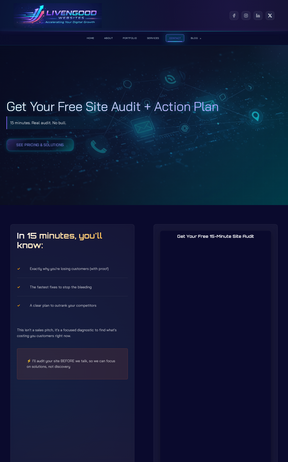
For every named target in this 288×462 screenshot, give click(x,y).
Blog (196, 38)
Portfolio (130, 38)
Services (153, 38)
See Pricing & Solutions (40, 145)
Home (90, 38)
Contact (175, 38)
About (108, 38)
